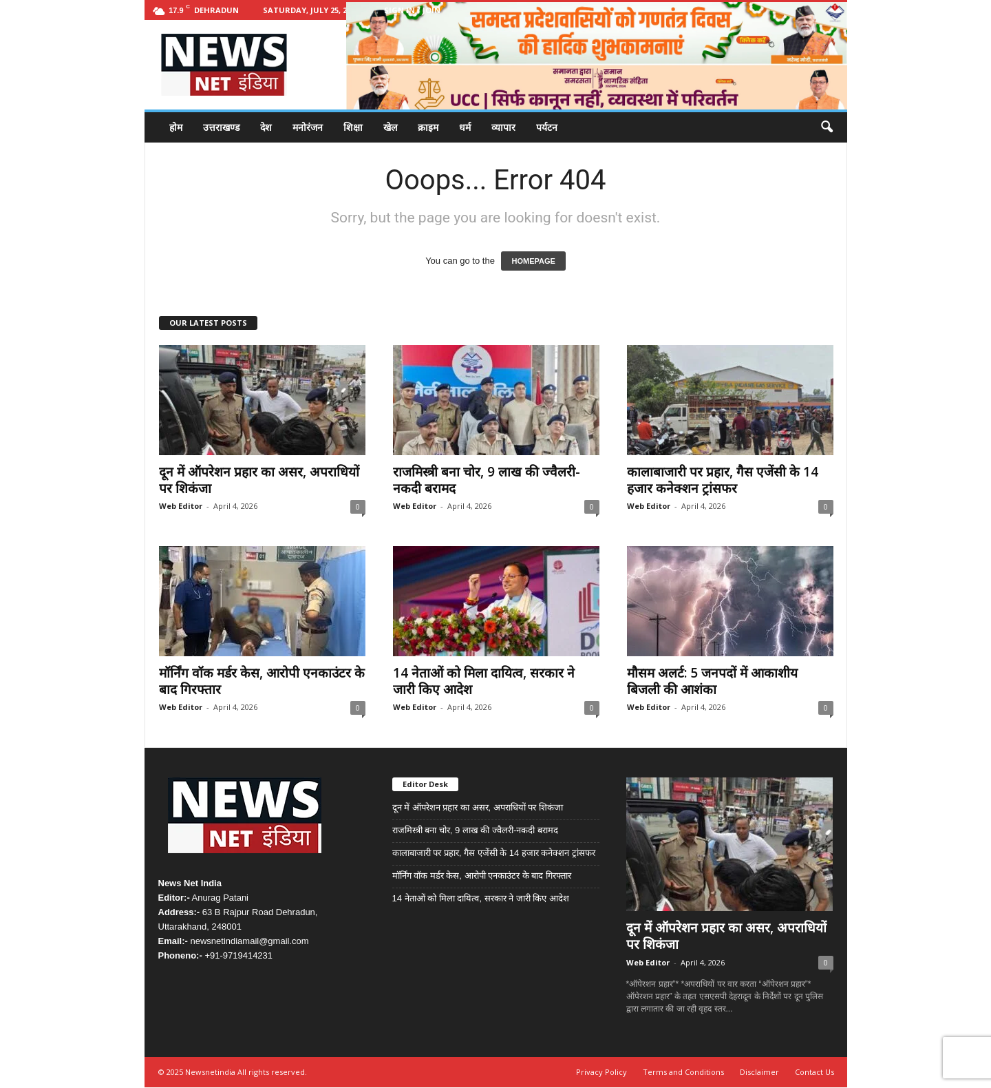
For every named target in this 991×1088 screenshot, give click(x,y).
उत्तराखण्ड (221, 127)
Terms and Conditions (683, 1072)
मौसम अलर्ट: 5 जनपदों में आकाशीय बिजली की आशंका (712, 681)
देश (266, 127)
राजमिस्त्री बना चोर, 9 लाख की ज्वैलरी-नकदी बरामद (486, 480)
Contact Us (814, 1072)
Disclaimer (759, 1072)
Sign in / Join (412, 10)
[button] (826, 127)
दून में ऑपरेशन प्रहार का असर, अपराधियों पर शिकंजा (259, 480)
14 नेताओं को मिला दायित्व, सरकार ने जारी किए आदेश (484, 681)
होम (175, 127)
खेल (390, 127)
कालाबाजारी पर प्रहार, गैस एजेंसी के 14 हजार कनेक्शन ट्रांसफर (722, 480)
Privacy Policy (601, 1072)
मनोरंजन (307, 127)
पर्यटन (546, 127)
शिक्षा (353, 127)
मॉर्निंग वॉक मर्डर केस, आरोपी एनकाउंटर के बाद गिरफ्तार (262, 681)
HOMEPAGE (533, 261)
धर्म (465, 127)
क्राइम (428, 127)
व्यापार (503, 127)
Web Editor (180, 506)
